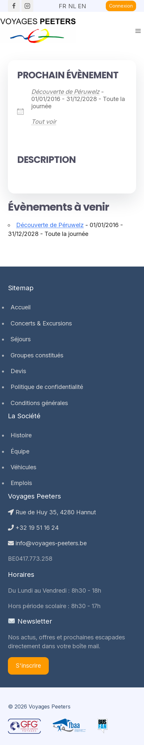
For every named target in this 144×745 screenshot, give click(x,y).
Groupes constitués (37, 355)
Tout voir (43, 121)
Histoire (21, 435)
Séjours (21, 339)
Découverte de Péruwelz (65, 91)
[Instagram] (27, 6)
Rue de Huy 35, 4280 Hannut (52, 512)
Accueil (21, 307)
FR (62, 4)
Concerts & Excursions (41, 323)
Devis (18, 371)
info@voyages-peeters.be (47, 543)
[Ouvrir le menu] (138, 31)
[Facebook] (14, 6)
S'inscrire (28, 665)
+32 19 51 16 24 (33, 527)
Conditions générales (39, 402)
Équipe (20, 451)
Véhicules (23, 467)
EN (82, 4)
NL (72, 4)
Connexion (121, 6)
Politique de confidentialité (47, 386)
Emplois (21, 482)
